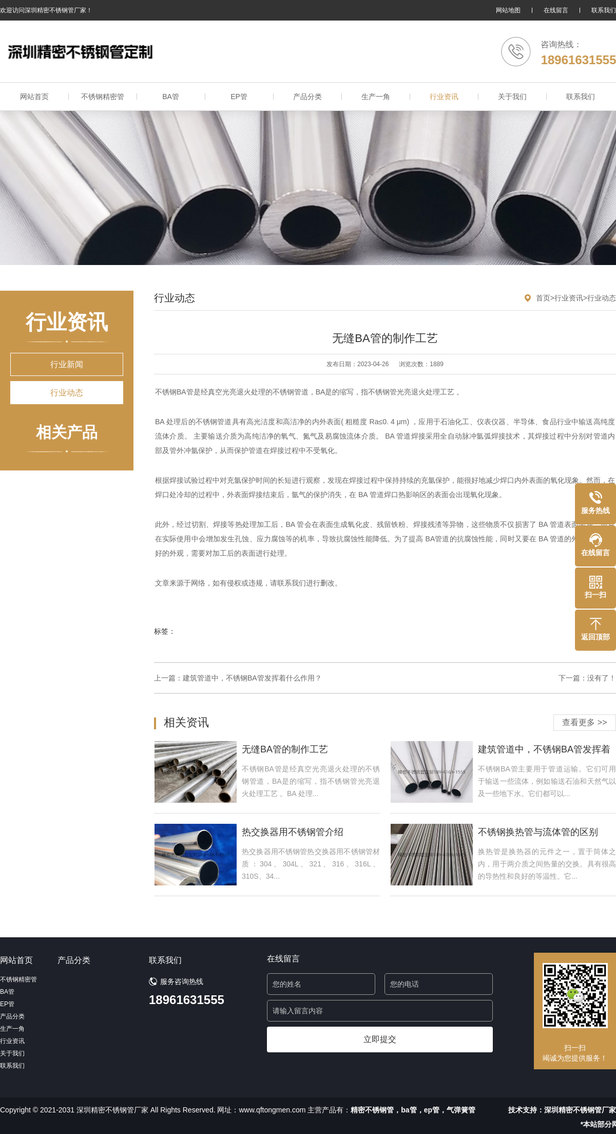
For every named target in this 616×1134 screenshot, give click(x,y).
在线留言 (556, 10)
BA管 (170, 96)
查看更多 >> (584, 722)
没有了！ (601, 678)
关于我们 (512, 96)
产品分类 (307, 96)
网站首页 (34, 96)
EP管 (238, 96)
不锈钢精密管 (102, 96)
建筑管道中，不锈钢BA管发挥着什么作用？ (252, 678)
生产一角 (375, 96)
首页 (543, 298)
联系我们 (603, 10)
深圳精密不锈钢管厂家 (580, 1110)
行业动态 (66, 392)
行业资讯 (444, 96)
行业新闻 (66, 364)
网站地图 (508, 10)
